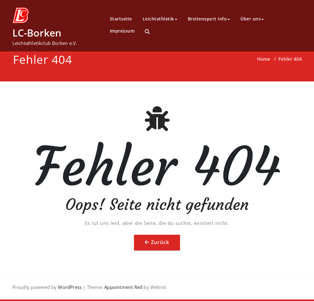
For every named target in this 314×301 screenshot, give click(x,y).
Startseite (121, 19)
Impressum (122, 31)
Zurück (160, 242)
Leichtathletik (160, 19)
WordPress (70, 287)
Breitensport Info (209, 19)
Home (263, 59)
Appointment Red (122, 287)
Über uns (252, 19)
